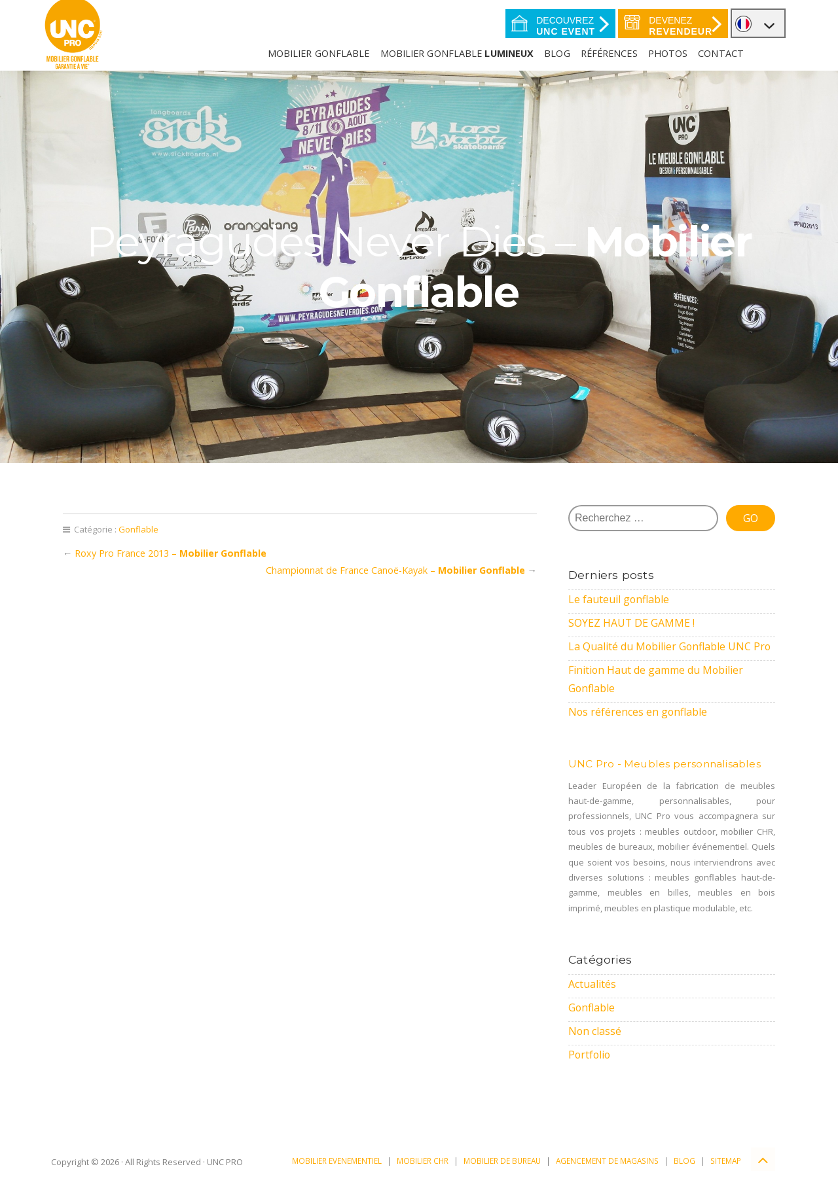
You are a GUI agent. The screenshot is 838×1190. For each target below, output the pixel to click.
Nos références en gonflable (638, 712)
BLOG (684, 1160)
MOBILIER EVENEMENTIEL (337, 1160)
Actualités (592, 984)
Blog (557, 53)
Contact (721, 53)
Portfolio (590, 1054)
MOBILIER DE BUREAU (502, 1160)
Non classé (595, 1031)
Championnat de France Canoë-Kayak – (395, 570)
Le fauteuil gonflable (619, 599)
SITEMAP (725, 1160)
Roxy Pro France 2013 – (170, 553)
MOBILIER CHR (422, 1160)
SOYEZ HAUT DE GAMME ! (631, 623)
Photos (668, 53)
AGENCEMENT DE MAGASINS (607, 1160)
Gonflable (138, 529)
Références (609, 53)
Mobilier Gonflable (319, 53)
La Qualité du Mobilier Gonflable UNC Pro (670, 646)
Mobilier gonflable (457, 53)
